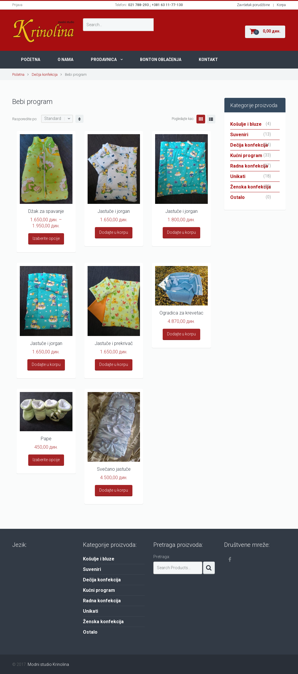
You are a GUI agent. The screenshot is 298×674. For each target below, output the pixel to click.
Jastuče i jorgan (113, 211)
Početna (30, 59)
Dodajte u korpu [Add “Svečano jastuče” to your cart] (113, 490)
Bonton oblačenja (160, 59)
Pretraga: (161, 556)
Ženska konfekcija (250, 187)
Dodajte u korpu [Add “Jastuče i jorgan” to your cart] (113, 232)
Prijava (17, 5)
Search (209, 568)
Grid (200, 119)
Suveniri (239, 134)
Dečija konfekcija (45, 74)
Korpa (281, 5)
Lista (211, 119)
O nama (65, 59)
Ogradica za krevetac (181, 313)
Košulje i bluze (246, 124)
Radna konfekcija (249, 166)
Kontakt (208, 59)
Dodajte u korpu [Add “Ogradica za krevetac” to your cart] (181, 334)
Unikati (237, 176)
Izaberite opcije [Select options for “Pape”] (46, 459)
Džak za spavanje (46, 211)
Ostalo (237, 197)
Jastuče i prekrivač (114, 343)
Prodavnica (104, 59)
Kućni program (246, 155)
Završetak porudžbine (253, 5)
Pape (46, 438)
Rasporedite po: (24, 119)
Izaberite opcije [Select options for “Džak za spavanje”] (46, 238)
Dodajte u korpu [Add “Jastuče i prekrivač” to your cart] (113, 364)
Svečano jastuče (114, 469)
